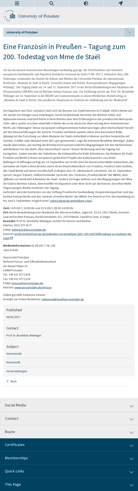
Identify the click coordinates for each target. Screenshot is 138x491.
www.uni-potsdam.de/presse (33, 287)
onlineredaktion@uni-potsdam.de (63, 299)
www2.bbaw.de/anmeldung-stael (71, 201)
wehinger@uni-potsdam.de (29, 230)
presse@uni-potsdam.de (27, 283)
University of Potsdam (38, 16)
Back (14, 381)
